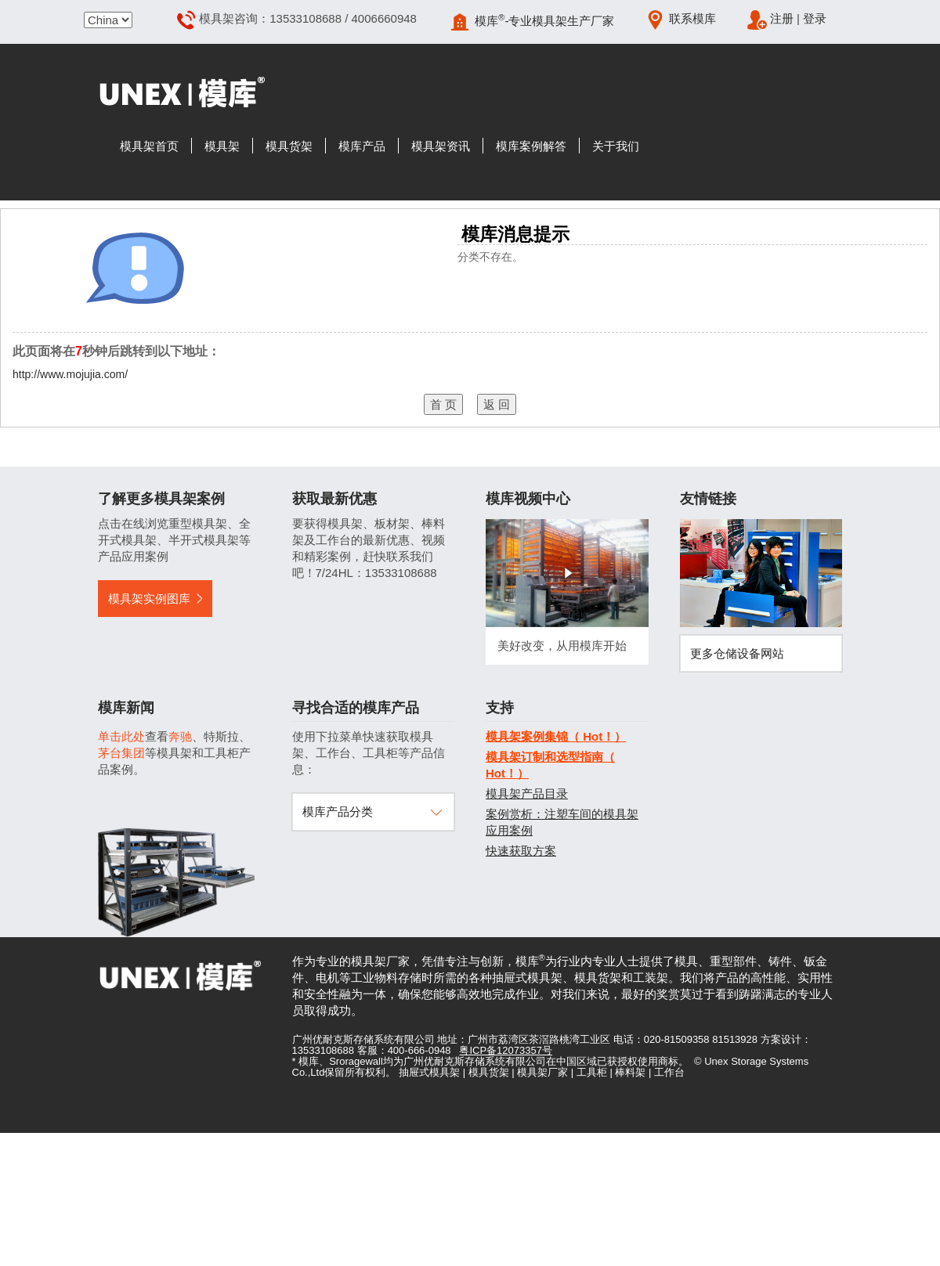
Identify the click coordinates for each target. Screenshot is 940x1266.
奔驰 (180, 736)
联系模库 (692, 18)
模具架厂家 (542, 1072)
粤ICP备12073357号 (505, 1050)
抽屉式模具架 (429, 1072)
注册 (782, 18)
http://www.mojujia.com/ (70, 374)
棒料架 (630, 1072)
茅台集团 (121, 752)
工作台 (669, 1072)
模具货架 (488, 1072)
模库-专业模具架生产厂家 (544, 20)
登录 (814, 18)
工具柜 (592, 1072)
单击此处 (121, 736)
